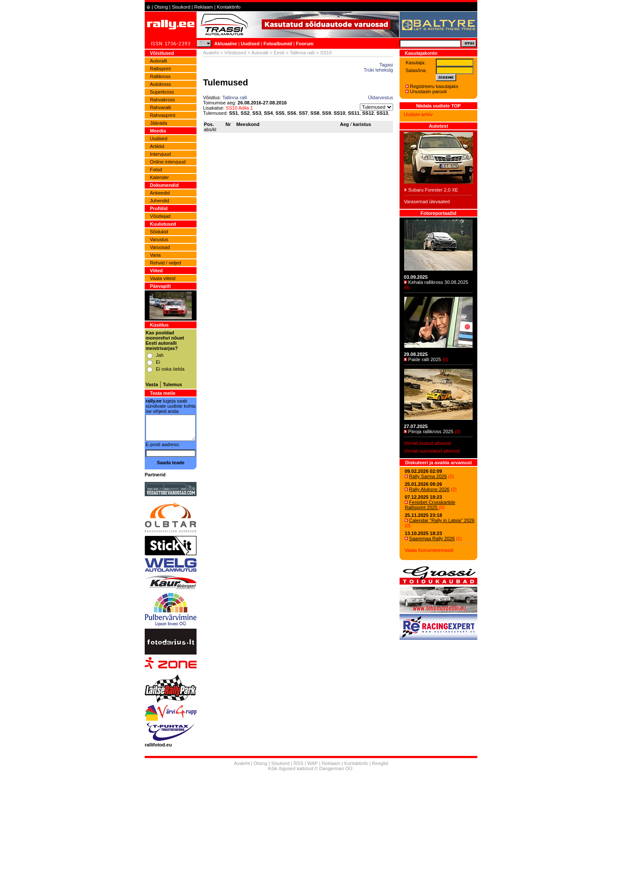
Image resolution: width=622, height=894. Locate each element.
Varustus (159, 239)
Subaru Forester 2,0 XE (433, 189)
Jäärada (158, 123)
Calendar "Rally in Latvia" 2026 (442, 520)
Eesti (279, 52)
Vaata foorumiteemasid (429, 550)
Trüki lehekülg (378, 69)
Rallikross (160, 76)
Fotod (156, 169)
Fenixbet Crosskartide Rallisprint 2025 (430, 505)
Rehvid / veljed (165, 262)
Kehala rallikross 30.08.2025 (438, 282)
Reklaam (203, 6)
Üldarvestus (380, 97)
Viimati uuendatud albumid (432, 450)
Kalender (159, 177)
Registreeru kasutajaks (434, 86)
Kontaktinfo (229, 6)
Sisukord (181, 6)
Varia (155, 255)
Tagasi (386, 64)
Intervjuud (160, 154)
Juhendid (159, 200)
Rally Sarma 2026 (428, 476)
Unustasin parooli (428, 91)
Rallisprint (160, 68)
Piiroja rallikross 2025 (431, 431)
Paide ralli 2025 (424, 359)
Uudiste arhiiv (418, 114)
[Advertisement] (311, 833)
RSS (299, 763)
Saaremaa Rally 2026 (432, 538)
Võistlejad (160, 216)
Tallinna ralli (302, 52)
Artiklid (157, 146)
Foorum (305, 43)
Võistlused (235, 52)
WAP (312, 763)
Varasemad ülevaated (427, 201)
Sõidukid (159, 231)
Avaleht (211, 52)
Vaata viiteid (162, 278)
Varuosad (160, 247)
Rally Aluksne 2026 (429, 489)
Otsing (161, 6)
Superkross (162, 91)
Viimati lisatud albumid (427, 443)
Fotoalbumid (277, 43)
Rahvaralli (160, 107)
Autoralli (158, 60)
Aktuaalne (225, 43)
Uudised (250, 43)
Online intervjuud (168, 161)
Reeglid (380, 763)
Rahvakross (162, 99)
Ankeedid (160, 192)
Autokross (160, 84)
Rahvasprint (162, 115)
